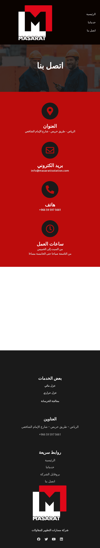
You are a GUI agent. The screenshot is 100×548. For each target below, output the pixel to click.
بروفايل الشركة (50, 474)
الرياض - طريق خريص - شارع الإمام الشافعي (50, 427)
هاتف (50, 205)
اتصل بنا (91, 30)
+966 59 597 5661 (50, 434)
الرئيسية (91, 14)
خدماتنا (92, 22)
